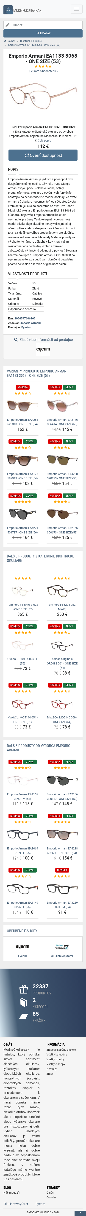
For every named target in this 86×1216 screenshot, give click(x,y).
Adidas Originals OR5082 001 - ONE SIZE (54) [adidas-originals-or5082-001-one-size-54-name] (62, 663)
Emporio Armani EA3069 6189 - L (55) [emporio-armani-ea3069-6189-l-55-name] (22, 851)
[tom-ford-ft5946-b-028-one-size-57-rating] (22, 578)
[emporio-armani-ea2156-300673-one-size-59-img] (62, 514)
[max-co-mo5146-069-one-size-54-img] (62, 704)
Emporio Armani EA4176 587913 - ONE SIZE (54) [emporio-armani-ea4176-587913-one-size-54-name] (22, 476)
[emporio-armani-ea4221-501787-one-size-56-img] (22, 514)
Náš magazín (11, 1192)
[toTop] (80, 1213)
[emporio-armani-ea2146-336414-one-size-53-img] (62, 406)
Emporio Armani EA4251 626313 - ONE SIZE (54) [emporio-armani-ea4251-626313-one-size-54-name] (22, 422)
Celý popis (44, 140)
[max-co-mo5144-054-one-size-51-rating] (22, 691)
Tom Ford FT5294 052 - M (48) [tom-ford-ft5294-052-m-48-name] (62, 607)
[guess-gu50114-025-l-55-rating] (22, 632)
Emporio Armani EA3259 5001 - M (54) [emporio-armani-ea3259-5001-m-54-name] (62, 905)
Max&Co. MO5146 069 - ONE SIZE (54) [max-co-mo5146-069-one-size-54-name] (62, 720)
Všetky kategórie (57, 1054)
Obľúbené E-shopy (22, 931)
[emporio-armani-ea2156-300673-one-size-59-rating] (62, 502)
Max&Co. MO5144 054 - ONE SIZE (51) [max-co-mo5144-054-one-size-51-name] (23, 720)
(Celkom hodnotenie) (43, 71)
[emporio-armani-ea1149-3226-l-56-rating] (22, 876)
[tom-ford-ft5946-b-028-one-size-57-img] (22, 591)
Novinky (52, 1069)
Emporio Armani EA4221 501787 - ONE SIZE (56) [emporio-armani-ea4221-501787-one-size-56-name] (22, 530)
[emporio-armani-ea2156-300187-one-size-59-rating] (62, 768)
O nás (50, 1192)
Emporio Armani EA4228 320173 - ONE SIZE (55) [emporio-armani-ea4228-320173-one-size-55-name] (62, 476)
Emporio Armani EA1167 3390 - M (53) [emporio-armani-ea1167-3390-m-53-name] (22, 797)
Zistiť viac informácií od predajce (42, 346)
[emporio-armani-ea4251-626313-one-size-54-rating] (22, 393)
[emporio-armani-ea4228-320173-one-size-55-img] (62, 460)
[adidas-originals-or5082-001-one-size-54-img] (62, 645)
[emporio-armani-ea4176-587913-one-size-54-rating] (22, 447)
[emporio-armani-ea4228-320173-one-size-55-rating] (62, 447)
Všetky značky (55, 1059)
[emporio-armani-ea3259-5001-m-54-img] (62, 889)
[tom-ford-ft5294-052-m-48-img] (62, 591)
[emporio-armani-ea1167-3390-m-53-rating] (22, 768)
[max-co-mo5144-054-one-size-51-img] (22, 704)
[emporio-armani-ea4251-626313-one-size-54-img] (22, 406)
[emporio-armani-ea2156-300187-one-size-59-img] (62, 780)
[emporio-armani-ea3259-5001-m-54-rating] (62, 876)
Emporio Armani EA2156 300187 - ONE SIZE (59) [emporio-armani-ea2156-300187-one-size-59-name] (62, 797)
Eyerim (26, 327)
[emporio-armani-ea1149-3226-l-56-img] (22, 889)
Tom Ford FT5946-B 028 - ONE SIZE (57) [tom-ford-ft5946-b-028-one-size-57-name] (22, 607)
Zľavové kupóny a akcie (61, 1049)
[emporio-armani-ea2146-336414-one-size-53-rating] (62, 393)
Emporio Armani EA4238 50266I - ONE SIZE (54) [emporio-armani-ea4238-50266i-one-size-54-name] (62, 851)
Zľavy (50, 1073)
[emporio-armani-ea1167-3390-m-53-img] (22, 780)
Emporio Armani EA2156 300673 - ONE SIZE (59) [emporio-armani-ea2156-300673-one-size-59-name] (62, 530)
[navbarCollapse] (77, 9)
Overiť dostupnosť (43, 155)
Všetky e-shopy (56, 1064)
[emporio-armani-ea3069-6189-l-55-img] (22, 835)
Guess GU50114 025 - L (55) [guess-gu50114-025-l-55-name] (22, 661)
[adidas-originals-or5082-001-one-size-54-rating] (62, 632)
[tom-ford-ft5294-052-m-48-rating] (62, 578)
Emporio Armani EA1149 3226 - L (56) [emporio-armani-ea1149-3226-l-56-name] (22, 905)
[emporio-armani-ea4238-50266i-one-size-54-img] (62, 835)
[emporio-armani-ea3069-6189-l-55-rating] (22, 822)
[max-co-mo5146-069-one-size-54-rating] (62, 691)
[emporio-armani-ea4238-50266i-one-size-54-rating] (62, 822)
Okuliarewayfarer (16, 1204)
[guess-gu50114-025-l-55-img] (22, 645)
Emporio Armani (30, 323)
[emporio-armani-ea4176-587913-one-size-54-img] (22, 460)
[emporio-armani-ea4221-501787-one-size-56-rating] (22, 502)
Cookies (51, 1197)
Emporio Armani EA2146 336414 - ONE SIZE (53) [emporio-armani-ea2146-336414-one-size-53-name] (62, 422)
